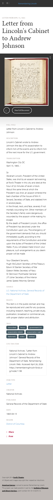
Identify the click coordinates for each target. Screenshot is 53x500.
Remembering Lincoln (19, 462)
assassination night (34, 332)
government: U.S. (36, 327)
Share (10, 432)
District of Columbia (15, 423)
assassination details (15, 332)
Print (9, 436)
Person (22, 327)
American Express (8, 485)
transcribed (12, 327)
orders (22, 336)
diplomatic (12, 336)
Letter (9, 383)
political (32, 336)
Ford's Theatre (18, 477)
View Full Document (22, 110)
